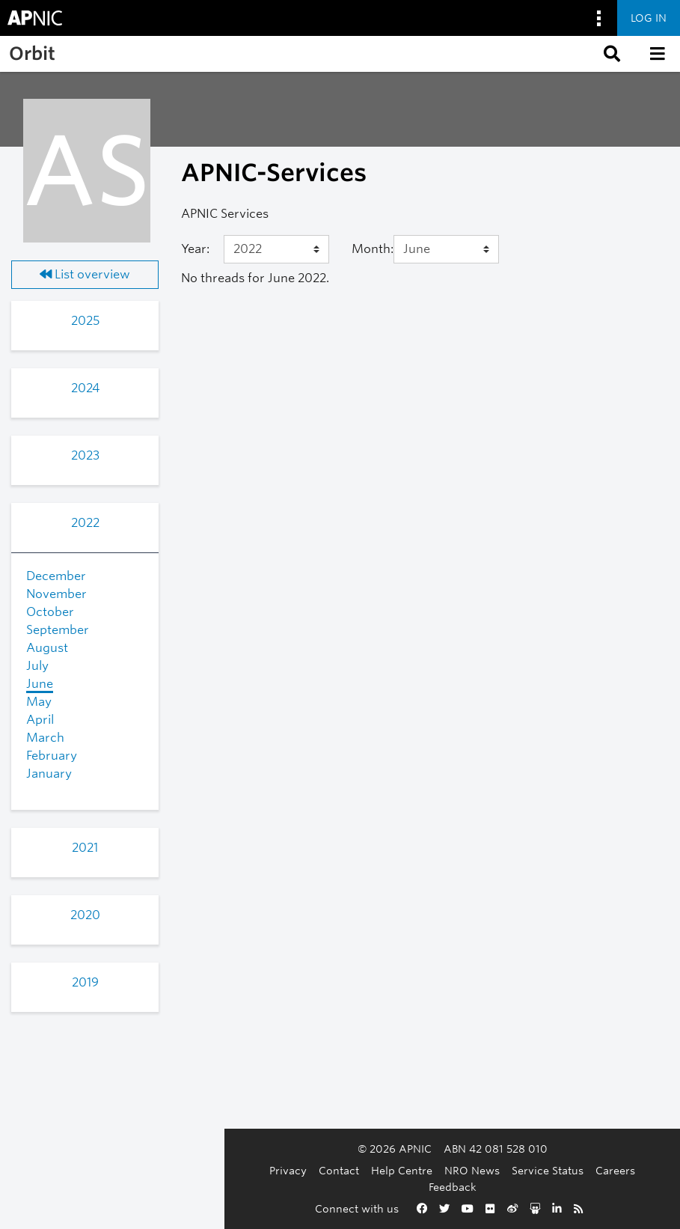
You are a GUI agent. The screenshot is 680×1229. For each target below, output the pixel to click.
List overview (85, 274)
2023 (85, 455)
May (39, 702)
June (39, 684)
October (50, 612)
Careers (473, 1186)
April (40, 720)
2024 (85, 388)
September (57, 630)
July (37, 666)
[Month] (445, 249)
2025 (85, 321)
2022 (85, 523)
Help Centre (259, 1186)
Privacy (146, 1186)
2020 (85, 915)
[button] (610, 54)
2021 (85, 848)
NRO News (330, 1186)
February (51, 755)
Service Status (405, 1186)
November (56, 594)
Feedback (529, 1186)
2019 (85, 982)
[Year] (276, 249)
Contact (197, 1186)
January (49, 773)
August (47, 648)
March (45, 738)
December (56, 576)
